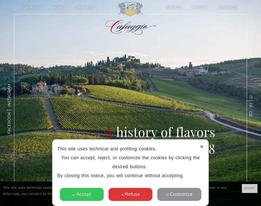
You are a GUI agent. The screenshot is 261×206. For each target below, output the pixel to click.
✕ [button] (202, 146)
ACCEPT (249, 188)
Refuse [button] (130, 194)
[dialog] (130, 172)
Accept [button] (81, 194)
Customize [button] (179, 194)
